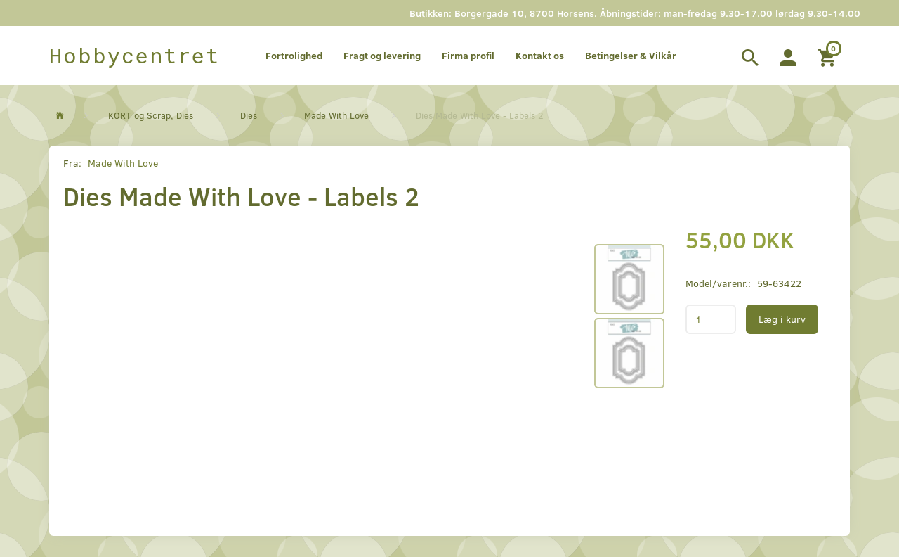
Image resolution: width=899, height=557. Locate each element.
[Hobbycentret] (134, 55)
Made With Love (123, 162)
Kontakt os (540, 55)
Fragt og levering (382, 55)
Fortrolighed (293, 55)
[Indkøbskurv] (828, 55)
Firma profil (468, 55)
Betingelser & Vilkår (630, 55)
